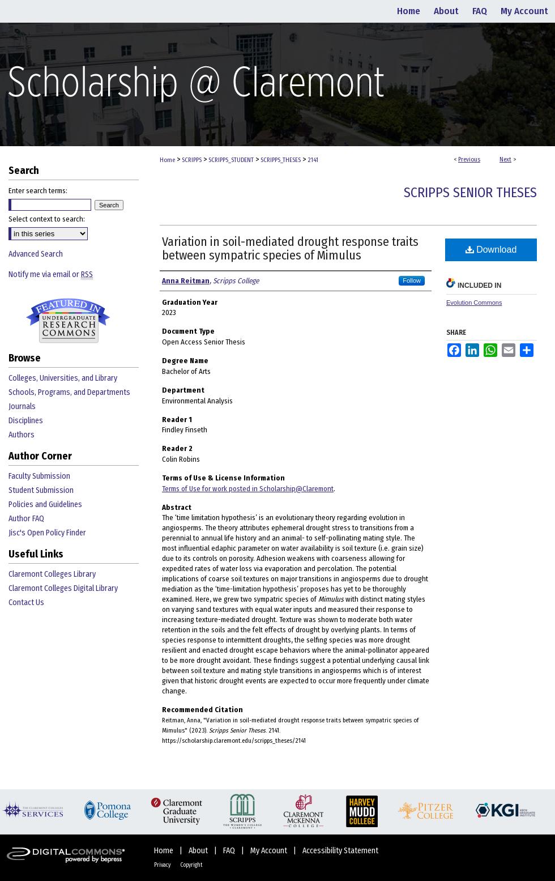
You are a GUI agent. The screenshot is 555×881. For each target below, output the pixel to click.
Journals (22, 406)
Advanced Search (35, 254)
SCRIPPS (192, 160)
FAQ (230, 851)
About (199, 851)
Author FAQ (26, 519)
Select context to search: (46, 219)
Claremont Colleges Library (52, 574)
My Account (269, 851)
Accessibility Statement (340, 851)
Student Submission (41, 490)
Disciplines (25, 420)
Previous (469, 159)
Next (505, 159)
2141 (313, 160)
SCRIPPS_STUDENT (231, 160)
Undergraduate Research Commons (68, 320)
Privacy (163, 865)
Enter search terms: (37, 190)
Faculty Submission (39, 476)
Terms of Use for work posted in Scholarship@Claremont (248, 488)
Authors (21, 435)
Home (167, 160)
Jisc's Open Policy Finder (47, 533)
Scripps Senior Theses (470, 193)
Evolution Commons (474, 302)
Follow (412, 280)
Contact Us (26, 602)
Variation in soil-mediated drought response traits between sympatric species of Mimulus (290, 248)
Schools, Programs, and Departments (69, 392)
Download (491, 249)
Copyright (191, 865)
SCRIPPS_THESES (281, 160)
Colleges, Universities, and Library (62, 378)
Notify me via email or (50, 274)
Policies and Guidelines (45, 504)
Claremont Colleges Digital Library (63, 588)
